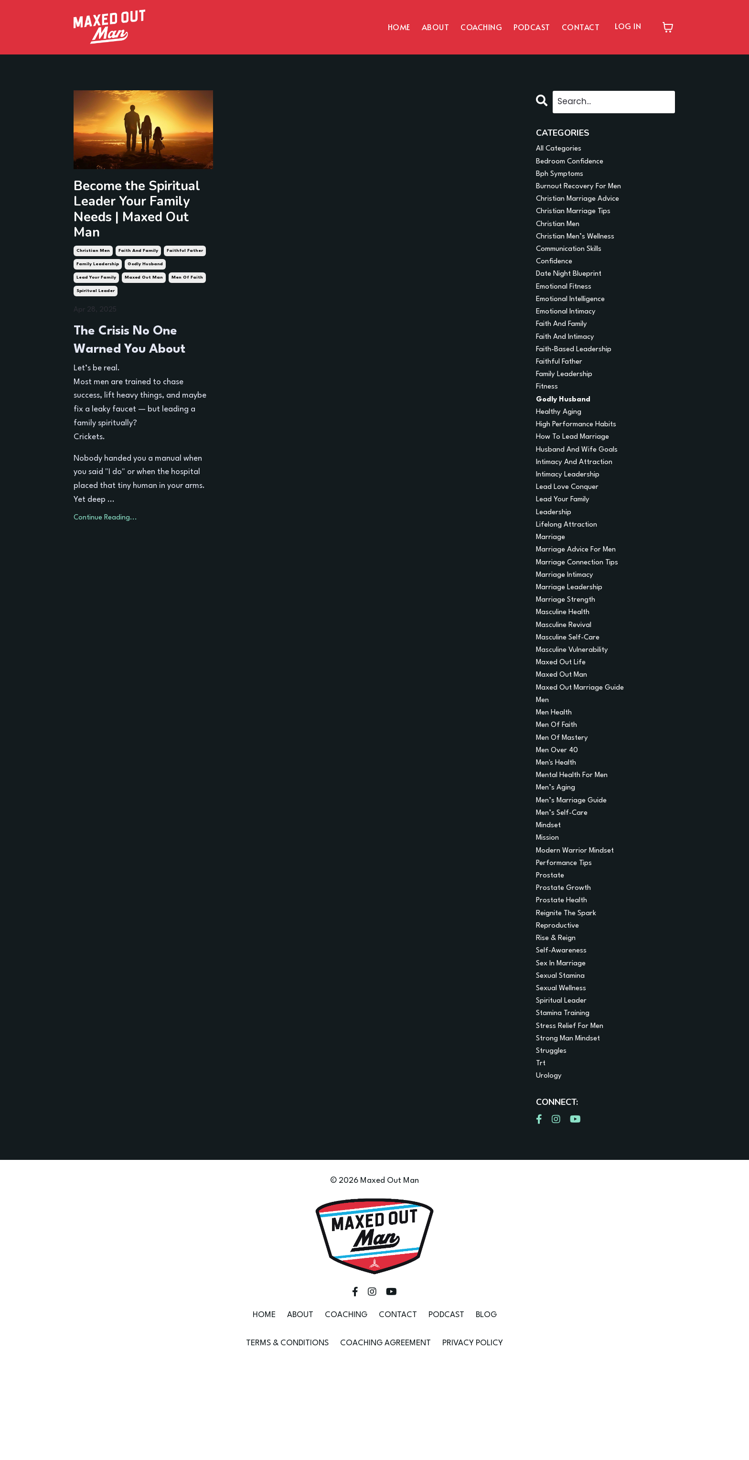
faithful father (185, 229)
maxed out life (564, 714)
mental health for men (577, 838)
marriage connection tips (582, 604)
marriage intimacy (568, 618)
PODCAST (532, 27)
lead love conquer (571, 522)
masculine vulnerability (577, 701)
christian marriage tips (578, 219)
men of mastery (565, 797)
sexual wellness (564, 1072)
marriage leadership (573, 632)
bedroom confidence (574, 164)
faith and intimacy (569, 357)
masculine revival (567, 673)
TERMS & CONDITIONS (287, 1436)
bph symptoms (562, 177)
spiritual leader (95, 270)
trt (541, 1155)
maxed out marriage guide (585, 742)
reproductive (560, 1003)
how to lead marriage (576, 467)
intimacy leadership (572, 508)
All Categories (561, 150)
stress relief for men (573, 1114)
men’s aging (558, 852)
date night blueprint (572, 288)
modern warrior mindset (579, 921)
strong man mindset (572, 1127)
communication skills (574, 260)
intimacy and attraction (579, 494)
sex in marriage (564, 1045)
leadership (555, 549)
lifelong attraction (570, 563)
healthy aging (561, 439)
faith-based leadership (578, 370)
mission (549, 907)
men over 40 (559, 811)
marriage (552, 577)
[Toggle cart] (667, 27)
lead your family (96, 256)
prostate (551, 948)
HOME (399, 27)
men (543, 756)
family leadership (97, 243)
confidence (557, 274)
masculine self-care (572, 687)
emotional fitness (567, 302)
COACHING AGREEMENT (385, 1436)
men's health (559, 825)
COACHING (481, 27)
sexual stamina (564, 1058)
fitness (548, 412)
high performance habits (580, 453)
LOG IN (628, 26)
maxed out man (144, 256)
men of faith (187, 256)
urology (550, 1169)
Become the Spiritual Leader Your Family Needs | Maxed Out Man (139, 199)
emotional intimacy (570, 329)
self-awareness (563, 1031)
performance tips (567, 934)
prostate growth (566, 962)
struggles (553, 1141)
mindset (550, 893)
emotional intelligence (576, 315)
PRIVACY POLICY (472, 1436)
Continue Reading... (105, 496)
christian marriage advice (583, 205)
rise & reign (558, 1017)
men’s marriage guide (575, 866)
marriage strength (569, 645)
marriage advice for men (581, 590)
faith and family (138, 229)
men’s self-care (565, 880)
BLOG (486, 1408)
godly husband (145, 243)
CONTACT (581, 27)
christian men (93, 229)
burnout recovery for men (583, 191)
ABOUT (435, 27)
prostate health (564, 976)
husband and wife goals (580, 480)
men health (556, 770)
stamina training (566, 1100)
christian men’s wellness (579, 246)
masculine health (566, 659)
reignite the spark (569, 989)
